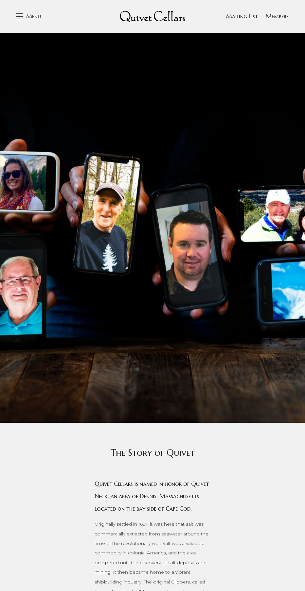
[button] (28, 16)
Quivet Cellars (152, 16)
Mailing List (242, 16)
